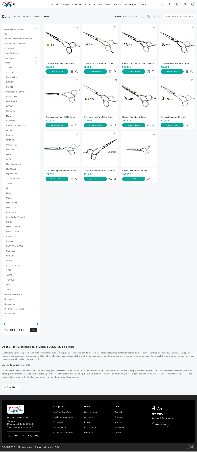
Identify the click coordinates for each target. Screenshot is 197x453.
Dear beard (11, 103)
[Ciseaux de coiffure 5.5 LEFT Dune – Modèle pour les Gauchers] (100, 140)
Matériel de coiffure (13, 295)
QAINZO (10, 257)
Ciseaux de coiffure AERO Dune (98, 64)
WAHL (9, 286)
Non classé (9, 300)
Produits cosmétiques (14, 310)
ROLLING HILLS (13, 267)
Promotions (9, 315)
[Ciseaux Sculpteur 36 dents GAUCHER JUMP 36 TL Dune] (138, 140)
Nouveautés (9, 305)
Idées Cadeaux (11, 54)
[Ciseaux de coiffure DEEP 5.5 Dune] (138, 43)
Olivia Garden (12, 233)
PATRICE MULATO (14, 247)
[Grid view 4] (159, 18)
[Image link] (15, 410)
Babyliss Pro (11, 78)
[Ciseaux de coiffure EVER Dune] (61, 43)
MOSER (9, 223)
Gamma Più (11, 146)
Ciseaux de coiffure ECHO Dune (60, 112)
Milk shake (11, 213)
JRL (8, 189)
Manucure (9, 59)
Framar (9, 136)
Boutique (26, 18)
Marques (37, 18)
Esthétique (9, 50)
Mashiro (10, 199)
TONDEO (10, 281)
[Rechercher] (169, 5)
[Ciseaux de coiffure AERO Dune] (100, 43)
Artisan (9, 74)
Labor (9, 194)
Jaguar (9, 185)
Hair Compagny (13, 165)
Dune (8, 117)
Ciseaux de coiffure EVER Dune (59, 64)
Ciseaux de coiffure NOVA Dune (98, 112)
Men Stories (11, 204)
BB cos (7, 35)
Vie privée (48, 448)
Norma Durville (13, 228)
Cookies (38, 448)
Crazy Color (11, 98)
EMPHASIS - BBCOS (15, 127)
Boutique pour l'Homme (15, 45)
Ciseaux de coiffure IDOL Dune (175, 64)
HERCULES (11, 170)
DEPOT (9, 107)
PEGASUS (10, 252)
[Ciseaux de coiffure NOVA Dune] (100, 92)
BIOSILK (9, 88)
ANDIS (9, 69)
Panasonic (11, 238)
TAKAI (9, 276)
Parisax (9, 242)
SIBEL (8, 271)
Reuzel (9, 262)
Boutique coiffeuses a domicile (18, 40)
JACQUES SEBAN (14, 180)
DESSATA (10, 112)
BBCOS (9, 83)
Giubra (9, 156)
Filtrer (34, 331)
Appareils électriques (14, 30)
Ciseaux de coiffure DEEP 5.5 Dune (138, 64)
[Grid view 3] (154, 18)
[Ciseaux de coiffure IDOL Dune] (177, 43)
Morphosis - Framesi (15, 218)
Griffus (9, 160)
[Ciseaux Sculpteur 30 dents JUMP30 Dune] (138, 92)
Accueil (16, 18)
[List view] (143, 18)
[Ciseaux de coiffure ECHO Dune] (61, 92)
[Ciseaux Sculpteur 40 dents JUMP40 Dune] (177, 92)
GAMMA (10, 141)
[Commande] (179, 17)
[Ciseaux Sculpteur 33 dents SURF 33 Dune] (61, 140)
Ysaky (8, 291)
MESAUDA (11, 209)
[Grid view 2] (149, 18)
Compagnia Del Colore (16, 93)
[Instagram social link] (193, 448)
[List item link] (66, 413)
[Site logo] (10, 5)
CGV (57, 448)
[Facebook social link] (189, 448)
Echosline (10, 122)
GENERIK (10, 151)
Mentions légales (25, 448)
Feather (9, 131)
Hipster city (11, 175)
